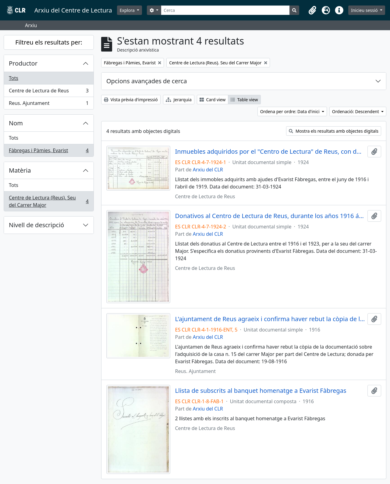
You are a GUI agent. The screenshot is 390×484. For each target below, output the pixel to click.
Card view (212, 99)
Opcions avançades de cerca (146, 81)
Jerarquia (179, 99)
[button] (312, 10)
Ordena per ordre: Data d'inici (290, 111)
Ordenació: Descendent (356, 111)
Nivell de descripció (36, 225)
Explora (128, 10)
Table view (244, 99)
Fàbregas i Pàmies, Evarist (49, 151)
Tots (13, 78)
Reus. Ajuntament (49, 104)
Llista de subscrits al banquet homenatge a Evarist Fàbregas (260, 390)
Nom (16, 123)
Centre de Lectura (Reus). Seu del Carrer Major (49, 201)
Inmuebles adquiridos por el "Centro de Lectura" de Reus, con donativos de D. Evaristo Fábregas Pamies (270, 151)
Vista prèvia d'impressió (131, 99)
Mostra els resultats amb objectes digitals (333, 131)
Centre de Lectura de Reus (49, 92)
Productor (23, 63)
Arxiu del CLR (208, 169)
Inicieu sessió (365, 10)
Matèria (20, 170)
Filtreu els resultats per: (48, 42)
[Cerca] (225, 10)
